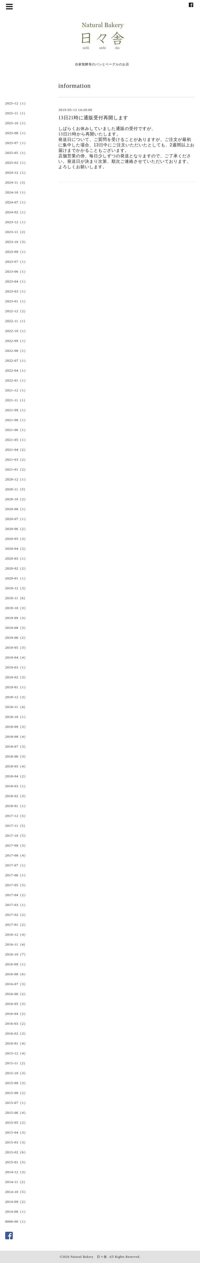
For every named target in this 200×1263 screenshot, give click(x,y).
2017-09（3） (16, 845)
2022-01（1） (16, 380)
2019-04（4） (16, 657)
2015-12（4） (16, 1053)
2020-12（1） (16, 479)
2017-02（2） (16, 915)
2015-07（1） (16, 1103)
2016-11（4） (16, 944)
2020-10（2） (16, 499)
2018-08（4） (16, 737)
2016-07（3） (16, 984)
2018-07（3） (16, 746)
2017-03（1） (16, 905)
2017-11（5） (16, 826)
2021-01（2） (16, 469)
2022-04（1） (16, 370)
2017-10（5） (16, 835)
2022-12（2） (16, 311)
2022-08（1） (16, 351)
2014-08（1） (16, 1212)
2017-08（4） (16, 855)
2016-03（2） (16, 1024)
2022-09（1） (16, 341)
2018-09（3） (16, 727)
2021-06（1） (16, 430)
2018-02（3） (16, 796)
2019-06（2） (16, 638)
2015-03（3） (16, 1142)
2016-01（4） (16, 1043)
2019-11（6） (16, 598)
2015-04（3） (16, 1132)
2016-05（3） (16, 1004)
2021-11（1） (16, 400)
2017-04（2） (16, 895)
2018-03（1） (16, 786)
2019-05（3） (16, 647)
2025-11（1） (16, 113)
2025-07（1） (16, 143)
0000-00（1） (16, 1221)
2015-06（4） (16, 1113)
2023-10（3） (16, 242)
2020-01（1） (16, 578)
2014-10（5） (16, 1192)
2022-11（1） (16, 321)
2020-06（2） (16, 529)
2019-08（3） (16, 628)
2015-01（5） (16, 1162)
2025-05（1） (16, 153)
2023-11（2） (16, 232)
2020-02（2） (16, 568)
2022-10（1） (16, 331)
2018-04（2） (16, 776)
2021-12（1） (16, 390)
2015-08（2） (16, 1093)
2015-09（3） (16, 1083)
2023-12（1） (16, 222)
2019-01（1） (16, 687)
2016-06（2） (16, 994)
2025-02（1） (16, 163)
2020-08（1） (16, 509)
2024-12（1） (16, 172)
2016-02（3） (16, 1033)
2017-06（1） (16, 875)
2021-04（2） (16, 450)
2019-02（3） (16, 677)
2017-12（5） (16, 816)
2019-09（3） (16, 618)
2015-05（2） (16, 1122)
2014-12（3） (16, 1172)
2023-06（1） (16, 271)
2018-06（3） (16, 756)
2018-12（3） (16, 697)
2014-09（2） (16, 1202)
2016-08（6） (16, 974)
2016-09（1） (16, 964)
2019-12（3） (16, 588)
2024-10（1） (16, 192)
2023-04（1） (16, 281)
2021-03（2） (16, 459)
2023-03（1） (16, 291)
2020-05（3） (16, 539)
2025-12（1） (16, 103)
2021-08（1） (16, 420)
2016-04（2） (16, 1014)
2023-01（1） (16, 301)
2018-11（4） (16, 707)
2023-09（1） (16, 252)
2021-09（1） (16, 410)
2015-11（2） (16, 1063)
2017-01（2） (16, 925)
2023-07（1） (16, 262)
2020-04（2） (16, 549)
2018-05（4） (16, 766)
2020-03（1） (16, 558)
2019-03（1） (16, 667)
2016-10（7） (16, 954)
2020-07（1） (16, 519)
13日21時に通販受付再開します (93, 117)
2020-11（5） (16, 489)
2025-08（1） (16, 133)
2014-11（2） (16, 1182)
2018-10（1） (16, 717)
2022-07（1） (16, 360)
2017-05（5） (16, 885)
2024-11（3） (16, 182)
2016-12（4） (16, 934)
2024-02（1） (16, 212)
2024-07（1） (16, 202)
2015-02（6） (16, 1152)
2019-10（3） (16, 608)
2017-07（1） (16, 865)
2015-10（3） (16, 1073)
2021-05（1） (16, 440)
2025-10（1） (16, 123)
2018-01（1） (16, 806)
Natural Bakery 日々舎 (89, 1257)
